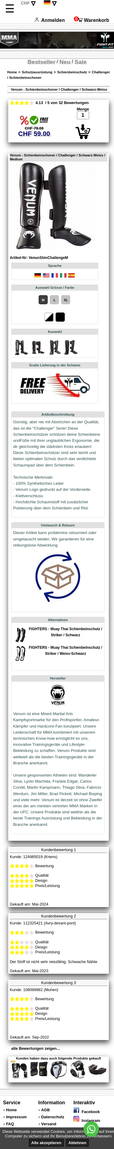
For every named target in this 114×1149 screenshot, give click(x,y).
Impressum (16, 1117)
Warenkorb (91, 20)
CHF (25, 3)
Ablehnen (77, 1142)
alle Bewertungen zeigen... (35, 1048)
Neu (65, 62)
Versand (48, 1124)
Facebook (86, 1111)
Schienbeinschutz (72, 72)
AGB (45, 1110)
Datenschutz (52, 1117)
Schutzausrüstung (37, 72)
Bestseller (41, 62)
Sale (80, 62)
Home (12, 72)
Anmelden (49, 20)
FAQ (10, 1124)
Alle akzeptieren (46, 1142)
